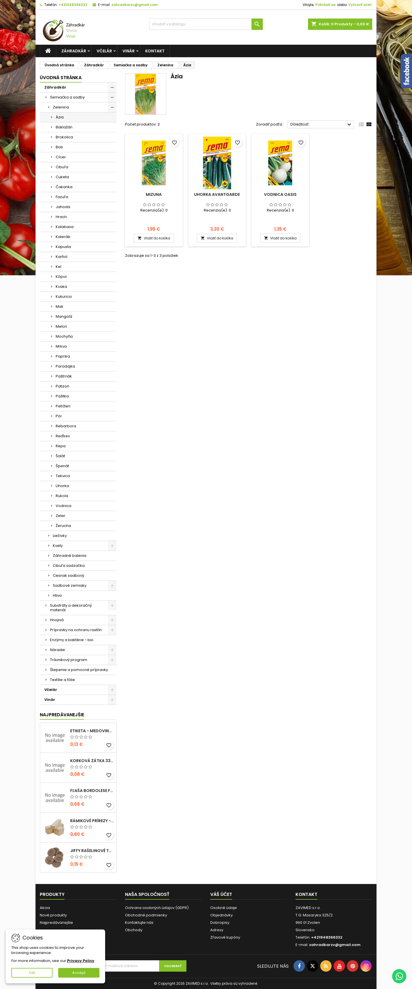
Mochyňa (64, 336)
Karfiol (61, 256)
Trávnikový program (68, 659)
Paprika (63, 356)
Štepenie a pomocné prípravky (79, 669)
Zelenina (61, 107)
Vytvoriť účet (360, 4)
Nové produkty (53, 915)
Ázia (60, 117)
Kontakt (155, 51)
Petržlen (63, 406)
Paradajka (65, 366)
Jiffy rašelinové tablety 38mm (92, 850)
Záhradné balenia (69, 555)
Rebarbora (66, 426)
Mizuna (154, 194)
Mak (59, 306)
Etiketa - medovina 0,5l (92, 731)
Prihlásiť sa (325, 4)
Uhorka (62, 486)
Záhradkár (73, 51)
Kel (58, 266)
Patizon (62, 386)
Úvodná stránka (61, 77)
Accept (79, 972)
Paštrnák (64, 376)
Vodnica (63, 505)
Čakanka (64, 187)
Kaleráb (63, 236)
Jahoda (63, 207)
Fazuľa (62, 197)
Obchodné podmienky (146, 915)
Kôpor (61, 276)
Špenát (62, 466)
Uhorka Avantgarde (217, 194)
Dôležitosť (321, 124)
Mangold (64, 316)
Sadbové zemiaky (69, 585)
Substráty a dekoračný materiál (71, 608)
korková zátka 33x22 (92, 760)
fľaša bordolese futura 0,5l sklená (92, 790)
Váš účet (221, 894)
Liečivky (60, 535)
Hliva (57, 595)
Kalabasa (65, 226)
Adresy (216, 930)
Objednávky (221, 915)
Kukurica (64, 296)
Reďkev (63, 436)
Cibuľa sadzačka (69, 565)
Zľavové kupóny (225, 937)
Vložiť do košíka (154, 238)
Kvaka (61, 286)
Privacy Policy (80, 960)
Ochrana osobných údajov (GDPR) (157, 907)
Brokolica (64, 137)
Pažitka (62, 396)
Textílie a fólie (62, 679)
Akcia (45, 907)
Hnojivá (57, 620)
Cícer (61, 157)
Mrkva (61, 346)
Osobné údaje (223, 907)
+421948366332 (73, 4)
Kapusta (63, 246)
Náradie (57, 650)
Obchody (133, 930)
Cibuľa (62, 167)
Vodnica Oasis (280, 194)
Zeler (60, 515)
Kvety (58, 545)
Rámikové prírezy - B (92, 820)
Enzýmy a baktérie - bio (71, 640)
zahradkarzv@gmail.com (134, 4)
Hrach (61, 216)
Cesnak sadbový (68, 575)
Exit (32, 972)
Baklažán (64, 127)
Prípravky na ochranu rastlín (76, 630)
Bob (59, 147)
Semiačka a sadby (67, 97)
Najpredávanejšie (62, 714)
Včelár (104, 51)
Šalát (60, 456)
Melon (61, 326)
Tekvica (63, 476)
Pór (59, 416)
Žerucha (63, 525)
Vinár (128, 51)
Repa (61, 446)
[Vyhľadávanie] (206, 24)
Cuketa (62, 177)
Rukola (62, 495)
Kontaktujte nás (139, 922)
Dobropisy (219, 922)
